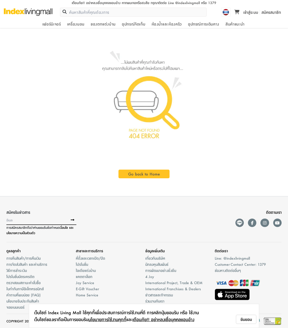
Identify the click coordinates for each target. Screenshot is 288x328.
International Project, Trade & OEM (173, 282)
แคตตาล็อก (84, 276)
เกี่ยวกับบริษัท (155, 258)
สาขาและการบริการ (89, 251)
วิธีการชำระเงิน (16, 270)
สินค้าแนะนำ (235, 24)
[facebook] (252, 223)
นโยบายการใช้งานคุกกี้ (107, 319)
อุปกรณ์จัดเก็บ (133, 24)
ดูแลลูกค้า (13, 251)
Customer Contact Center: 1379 (240, 264)
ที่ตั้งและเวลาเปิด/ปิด (90, 258)
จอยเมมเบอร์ (15, 307)
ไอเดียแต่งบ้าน (86, 270)
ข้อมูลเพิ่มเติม (155, 251)
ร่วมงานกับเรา (154, 301)
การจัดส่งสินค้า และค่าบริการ (26, 264)
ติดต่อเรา (221, 251)
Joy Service (85, 282)
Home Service (87, 295)
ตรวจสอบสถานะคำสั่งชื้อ (23, 282)
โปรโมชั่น (82, 264)
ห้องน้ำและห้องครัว (167, 24)
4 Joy (149, 276)
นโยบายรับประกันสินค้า (22, 301)
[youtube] (277, 223)
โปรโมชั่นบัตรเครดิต (20, 276)
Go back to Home (144, 174)
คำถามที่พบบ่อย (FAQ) (23, 295)
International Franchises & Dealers (173, 289)
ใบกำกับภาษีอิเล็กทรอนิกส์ (25, 289)
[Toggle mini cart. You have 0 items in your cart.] (236, 12)
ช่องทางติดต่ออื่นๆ (228, 270)
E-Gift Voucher (87, 289)
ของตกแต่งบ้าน (103, 24)
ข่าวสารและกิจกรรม (159, 295)
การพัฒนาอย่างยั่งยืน (160, 270)
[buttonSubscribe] (72, 220)
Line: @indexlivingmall (232, 258)
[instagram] (264, 223)
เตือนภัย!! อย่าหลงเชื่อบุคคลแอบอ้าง (163, 319)
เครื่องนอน (76, 24)
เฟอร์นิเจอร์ (51, 24)
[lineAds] (239, 223)
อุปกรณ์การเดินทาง (203, 24)
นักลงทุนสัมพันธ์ (157, 264)
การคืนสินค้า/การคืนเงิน (23, 258)
